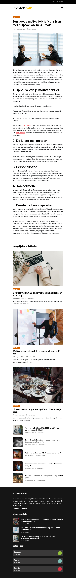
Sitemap (16, 509)
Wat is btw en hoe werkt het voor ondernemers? (43, 453)
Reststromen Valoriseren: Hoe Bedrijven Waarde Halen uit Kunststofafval (42, 520)
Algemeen (16, 17)
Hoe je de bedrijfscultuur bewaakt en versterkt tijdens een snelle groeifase (42, 441)
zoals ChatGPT (27, 125)
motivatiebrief (20, 133)
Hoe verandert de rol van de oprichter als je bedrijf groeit (44, 477)
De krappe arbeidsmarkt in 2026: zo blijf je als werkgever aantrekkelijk (42, 429)
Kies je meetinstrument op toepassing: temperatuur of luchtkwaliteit (41, 529)
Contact (24, 509)
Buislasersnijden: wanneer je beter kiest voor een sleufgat (43, 465)
